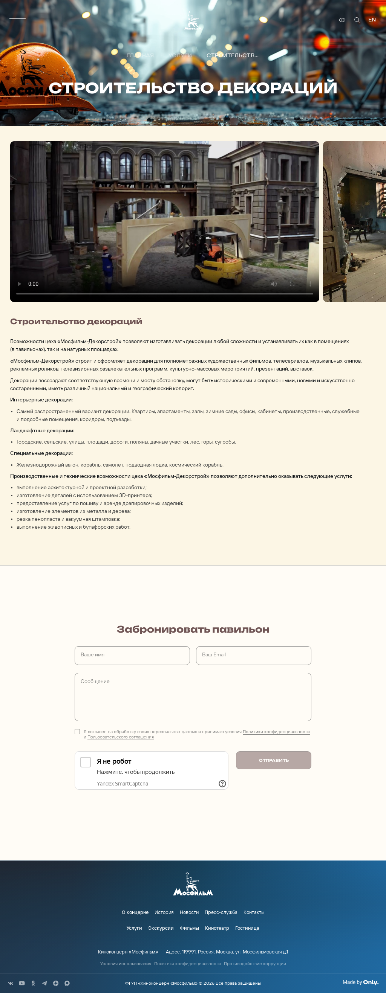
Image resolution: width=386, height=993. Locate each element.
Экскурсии (161, 928)
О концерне (135, 912)
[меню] (17, 19)
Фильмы (189, 928)
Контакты (254, 912)
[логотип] (193, 20)
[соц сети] (11, 983)
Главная (140, 55)
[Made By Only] (360, 982)
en (372, 20)
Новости (189, 912)
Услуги (180, 55)
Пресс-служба (221, 912)
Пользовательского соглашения (120, 737)
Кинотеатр (217, 928)
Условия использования (125, 963)
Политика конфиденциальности (187, 963)
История (164, 912)
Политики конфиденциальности (276, 731)
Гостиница (247, 928)
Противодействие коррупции (255, 963)
